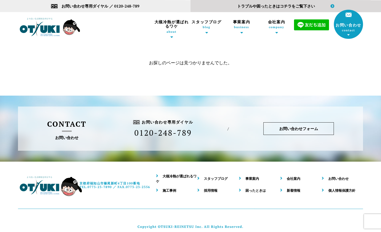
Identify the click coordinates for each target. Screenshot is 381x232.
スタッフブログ (206, 24)
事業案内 (241, 24)
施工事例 (169, 190)
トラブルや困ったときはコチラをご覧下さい (285, 6)
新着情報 (293, 190)
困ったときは (255, 190)
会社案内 (276, 24)
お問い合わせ (348, 22)
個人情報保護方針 (341, 190)
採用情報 (210, 190)
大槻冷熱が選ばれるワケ (171, 26)
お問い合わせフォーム (298, 128)
